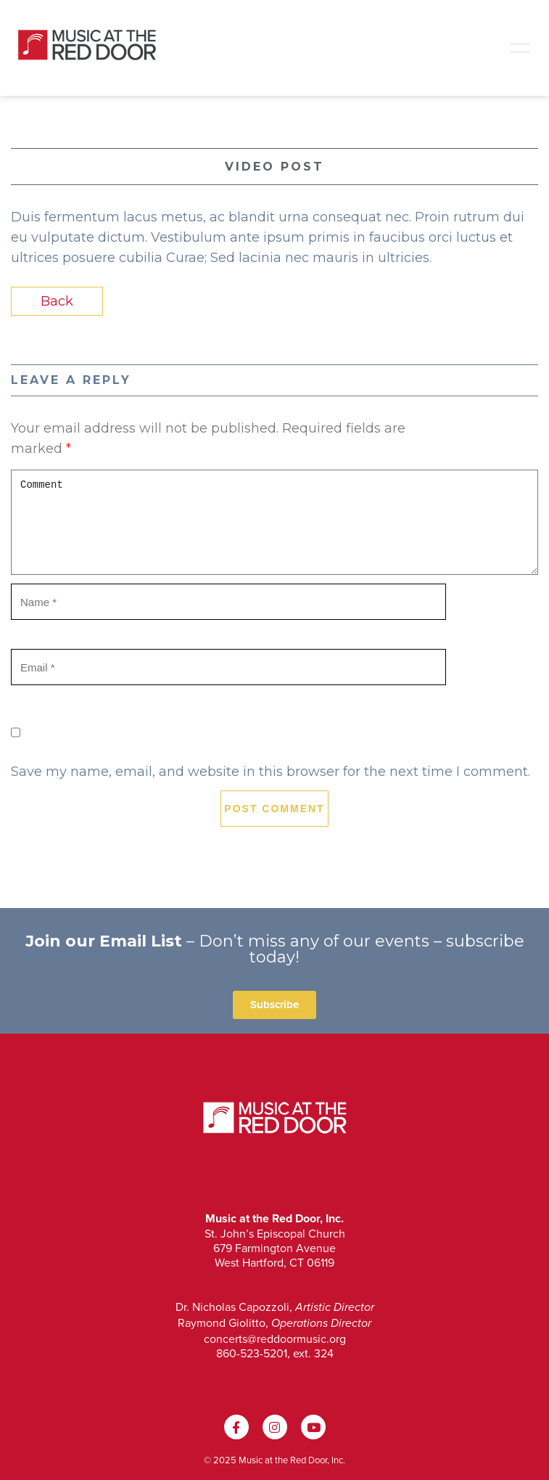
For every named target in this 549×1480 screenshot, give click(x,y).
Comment (274, 522)
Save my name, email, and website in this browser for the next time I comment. (270, 772)
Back (57, 301)
